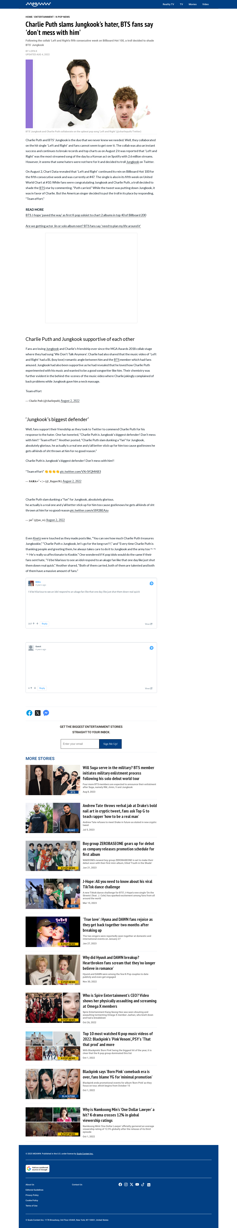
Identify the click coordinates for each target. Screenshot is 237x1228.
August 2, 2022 (69, 400)
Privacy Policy (32, 1195)
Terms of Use (31, 1206)
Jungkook (132, 162)
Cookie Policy (32, 1200)
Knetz (37, 538)
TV (181, 4)
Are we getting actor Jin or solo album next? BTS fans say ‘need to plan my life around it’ (83, 226)
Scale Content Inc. (85, 1153)
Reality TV (168, 4)
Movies (193, 4)
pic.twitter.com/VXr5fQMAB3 (80, 471)
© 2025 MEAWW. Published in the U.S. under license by (51, 1153)
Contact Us (77, 1184)
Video (205, 4)
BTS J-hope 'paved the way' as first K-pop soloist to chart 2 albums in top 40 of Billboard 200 (86, 215)
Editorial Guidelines (34, 1190)
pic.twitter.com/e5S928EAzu (89, 510)
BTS (42, 188)
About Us (30, 1184)
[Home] (38, 4)
